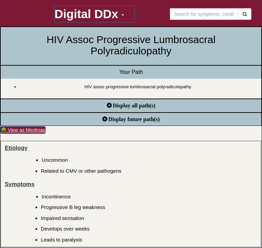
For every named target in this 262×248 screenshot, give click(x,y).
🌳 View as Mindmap (23, 130)
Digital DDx (89, 14)
